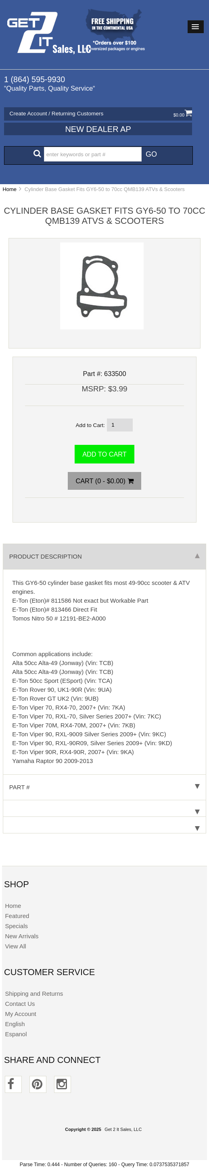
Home (9, 189)
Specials (16, 925)
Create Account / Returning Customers (57, 114)
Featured (17, 915)
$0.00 (182, 115)
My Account (20, 1013)
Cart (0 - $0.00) (104, 481)
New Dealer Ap (98, 129)
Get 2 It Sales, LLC (123, 1129)
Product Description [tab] (104, 556)
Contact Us (20, 1003)
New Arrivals (21, 936)
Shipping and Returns (34, 993)
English (15, 1023)
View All (15, 946)
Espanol (16, 1034)
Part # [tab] (104, 787)
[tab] (104, 808)
